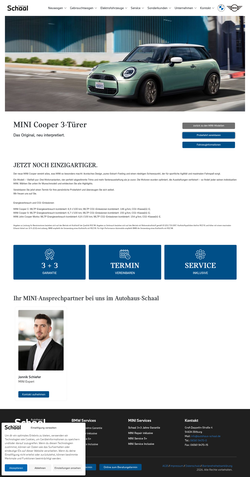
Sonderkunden (159, 8)
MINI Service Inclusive (141, 444)
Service (137, 8)
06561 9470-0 (198, 440)
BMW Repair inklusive (84, 433)
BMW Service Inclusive (85, 444)
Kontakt (207, 8)
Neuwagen (57, 8)
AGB (165, 465)
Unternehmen (186, 8)
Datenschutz (192, 465)
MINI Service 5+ (137, 438)
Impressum (176, 465)
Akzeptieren (16, 468)
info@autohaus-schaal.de (206, 436)
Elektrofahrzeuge (113, 8)
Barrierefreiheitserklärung (217, 465)
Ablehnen (40, 468)
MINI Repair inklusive (140, 433)
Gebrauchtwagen (83, 8)
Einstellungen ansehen (68, 468)
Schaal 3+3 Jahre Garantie (87, 428)
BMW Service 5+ (81, 438)
